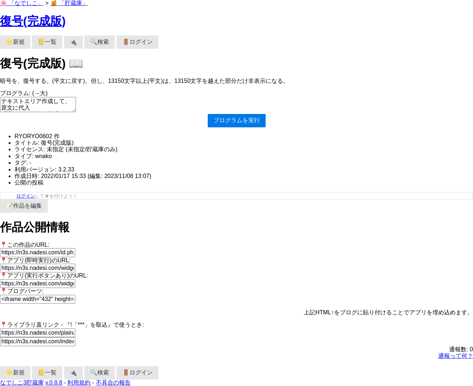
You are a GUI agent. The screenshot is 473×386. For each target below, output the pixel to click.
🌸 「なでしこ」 (21, 3)
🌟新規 (15, 42)
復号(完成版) (33, 20)
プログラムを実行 (237, 120)
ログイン (25, 196)
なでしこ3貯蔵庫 (22, 382)
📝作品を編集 (24, 206)
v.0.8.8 (53, 382)
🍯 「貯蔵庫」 (69, 3)
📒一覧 (47, 42)
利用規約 (78, 382)
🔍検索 (99, 42)
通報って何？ (455, 356)
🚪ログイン (137, 42)
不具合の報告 (113, 382)
